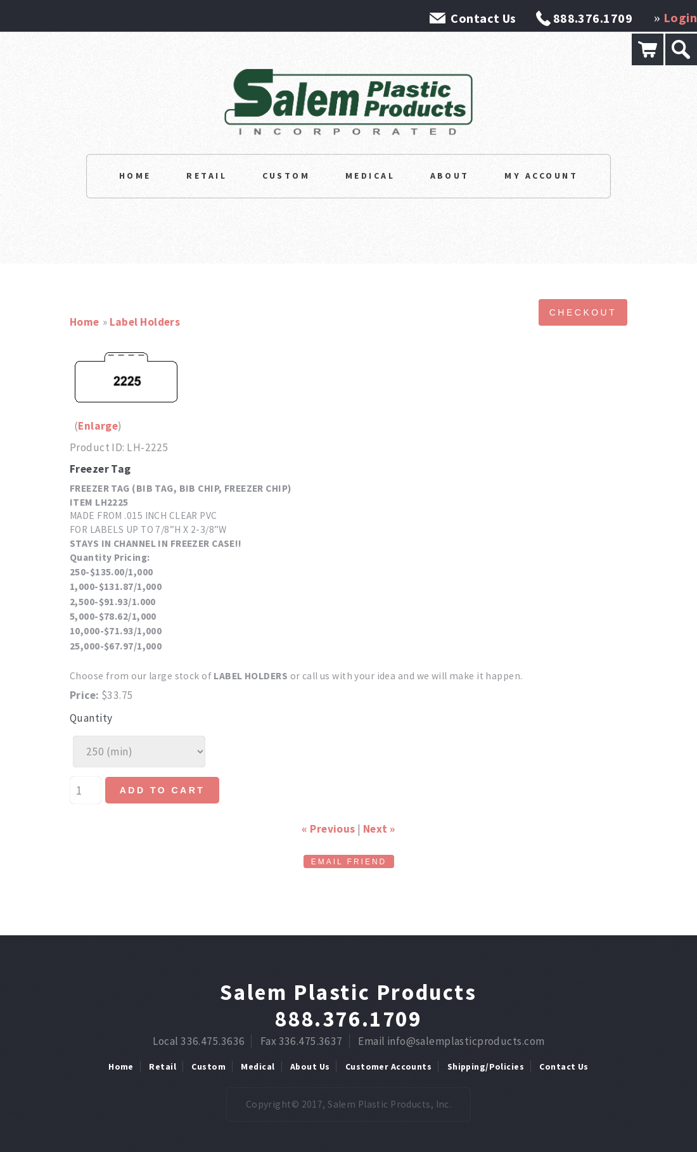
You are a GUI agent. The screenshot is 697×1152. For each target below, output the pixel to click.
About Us (309, 1066)
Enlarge (98, 426)
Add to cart (162, 790)
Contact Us (483, 18)
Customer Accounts (388, 1066)
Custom (286, 175)
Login (680, 17)
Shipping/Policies (485, 1066)
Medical (370, 175)
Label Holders (145, 322)
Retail (206, 175)
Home (135, 175)
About (450, 175)
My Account (541, 175)
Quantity (91, 718)
